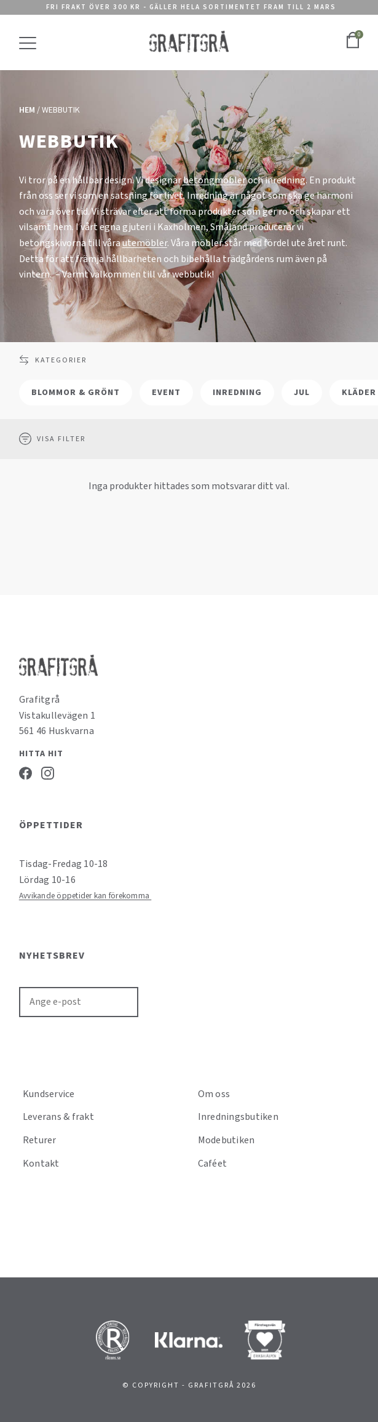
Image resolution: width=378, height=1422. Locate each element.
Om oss (214, 1094)
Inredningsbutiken (238, 1117)
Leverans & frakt (58, 1117)
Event (166, 392)
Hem (27, 110)
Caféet (212, 1163)
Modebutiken (226, 1140)
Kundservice (49, 1094)
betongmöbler (214, 180)
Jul (302, 392)
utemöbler (144, 243)
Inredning (237, 392)
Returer (40, 1140)
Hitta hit (41, 754)
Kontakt (41, 1163)
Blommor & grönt (75, 392)
